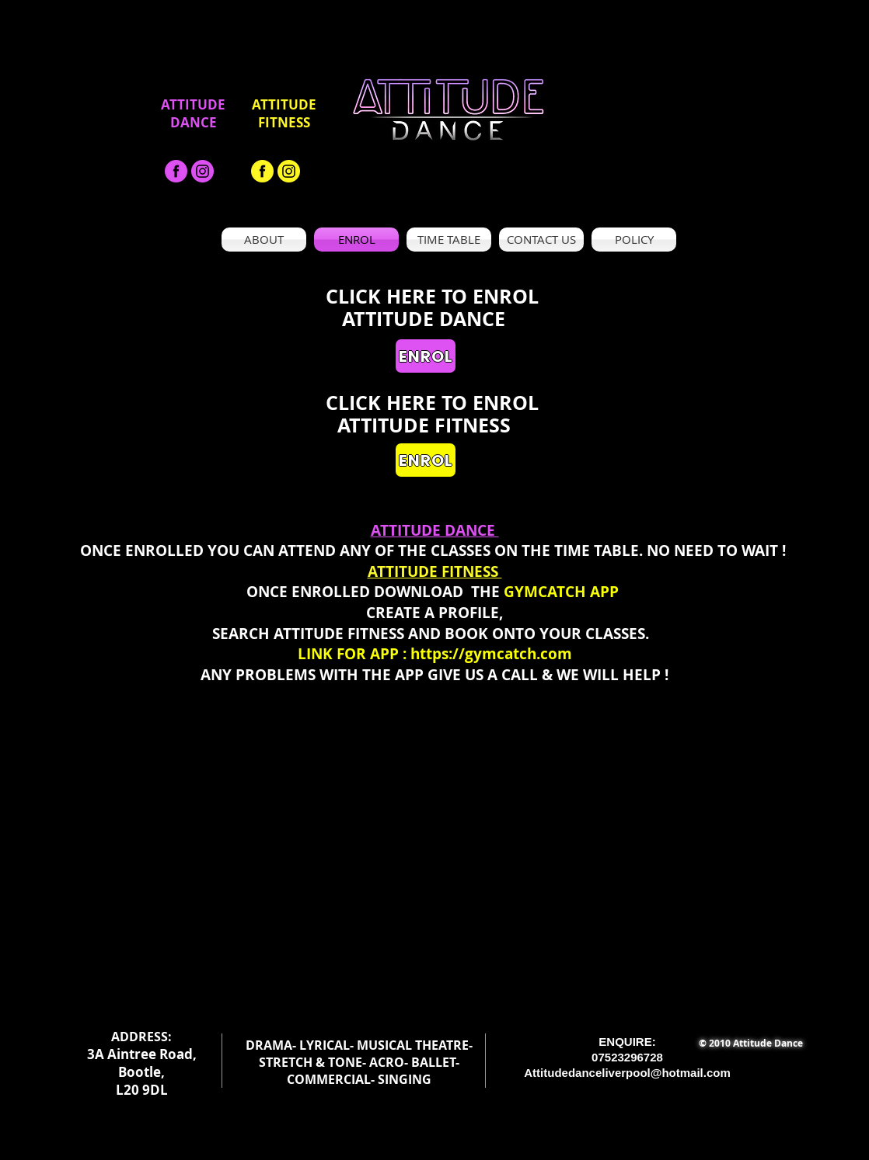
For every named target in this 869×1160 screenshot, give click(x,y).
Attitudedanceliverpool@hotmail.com (627, 1072)
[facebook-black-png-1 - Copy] (262, 171)
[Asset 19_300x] (202, 171)
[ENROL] (425, 356)
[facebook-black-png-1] (176, 171)
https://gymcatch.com (491, 654)
